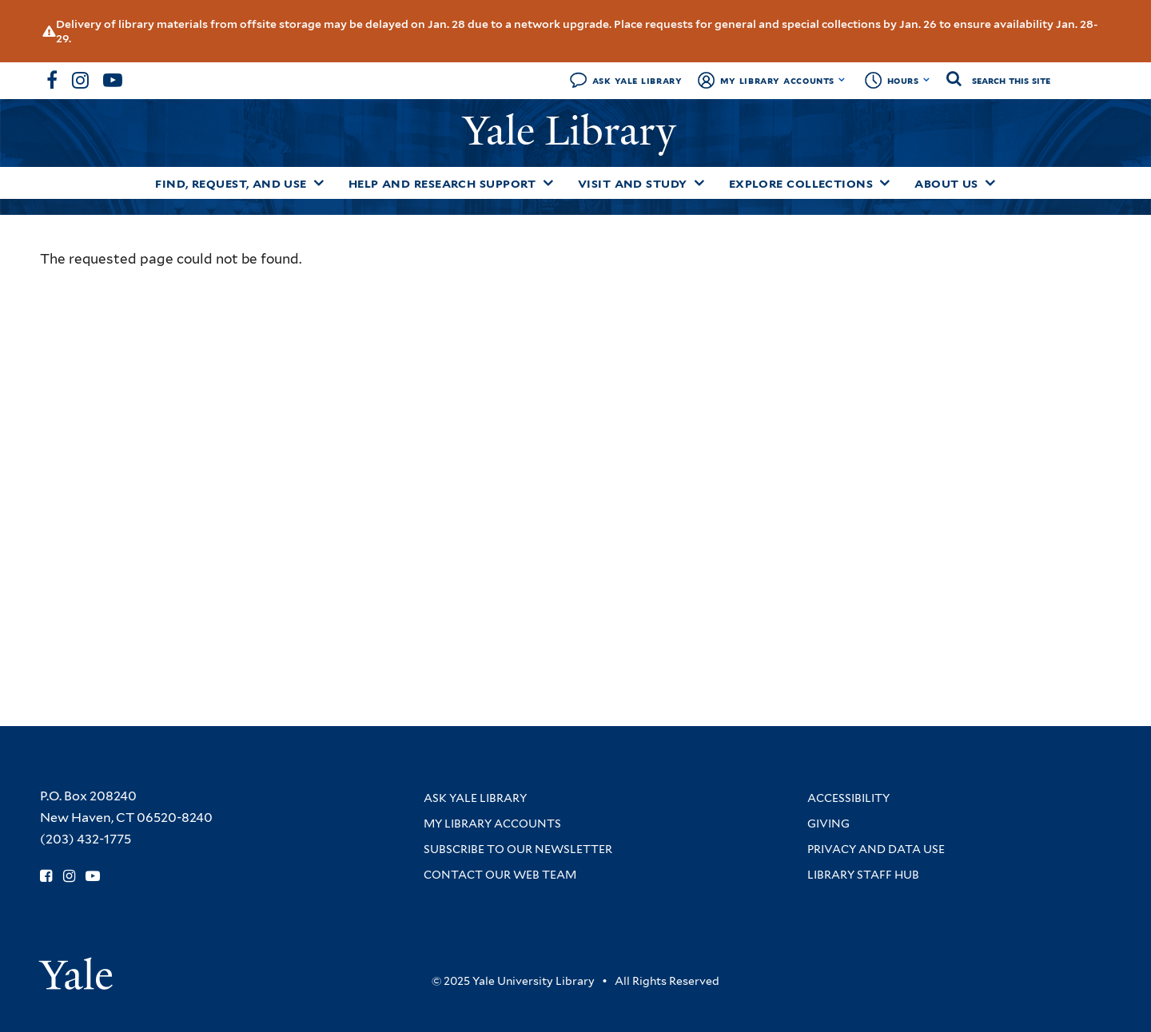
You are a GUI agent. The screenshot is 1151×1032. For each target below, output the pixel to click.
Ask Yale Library (637, 80)
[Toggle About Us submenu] (990, 183)
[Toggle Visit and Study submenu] (699, 183)
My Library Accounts (777, 80)
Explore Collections (801, 183)
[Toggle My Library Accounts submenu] (842, 80)
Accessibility (848, 798)
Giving (828, 823)
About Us (946, 183)
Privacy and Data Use (876, 849)
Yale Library (575, 131)
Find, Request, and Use (231, 183)
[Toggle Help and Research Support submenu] (548, 183)
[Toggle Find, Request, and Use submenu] (319, 183)
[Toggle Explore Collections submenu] (884, 183)
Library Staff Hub (863, 874)
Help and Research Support (442, 183)
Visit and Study (632, 183)
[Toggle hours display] (926, 80)
